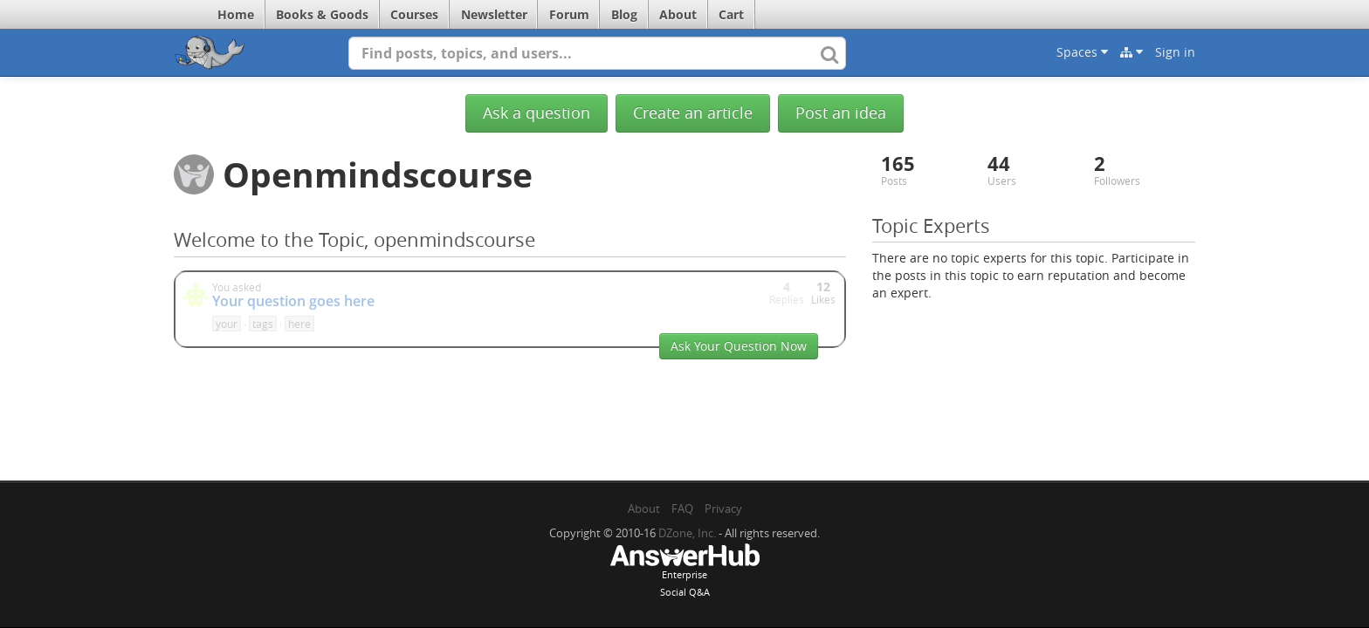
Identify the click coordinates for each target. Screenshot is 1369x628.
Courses (414, 14)
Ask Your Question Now (739, 346)
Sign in (1175, 52)
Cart (731, 14)
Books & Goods (322, 14)
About (678, 14)
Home (235, 14)
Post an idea (840, 113)
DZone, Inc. (687, 533)
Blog (624, 14)
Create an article (693, 113)
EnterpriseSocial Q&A (684, 572)
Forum (569, 14)
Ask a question (536, 113)
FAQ (682, 508)
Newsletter (494, 14)
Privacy (723, 508)
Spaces (1082, 52)
